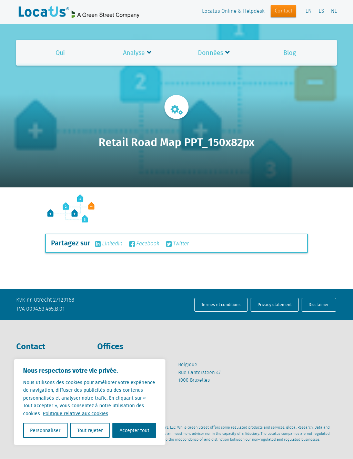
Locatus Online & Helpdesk (233, 11)
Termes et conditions (221, 304)
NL (334, 11)
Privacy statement (275, 304)
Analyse (134, 52)
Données (210, 52)
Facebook (144, 244)
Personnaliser (45, 430)
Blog (289, 52)
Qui (60, 52)
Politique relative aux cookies (75, 413)
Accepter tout (134, 430)
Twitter (177, 244)
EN (308, 11)
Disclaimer (319, 304)
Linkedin (108, 244)
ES (321, 11)
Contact (283, 11)
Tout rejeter (90, 430)
